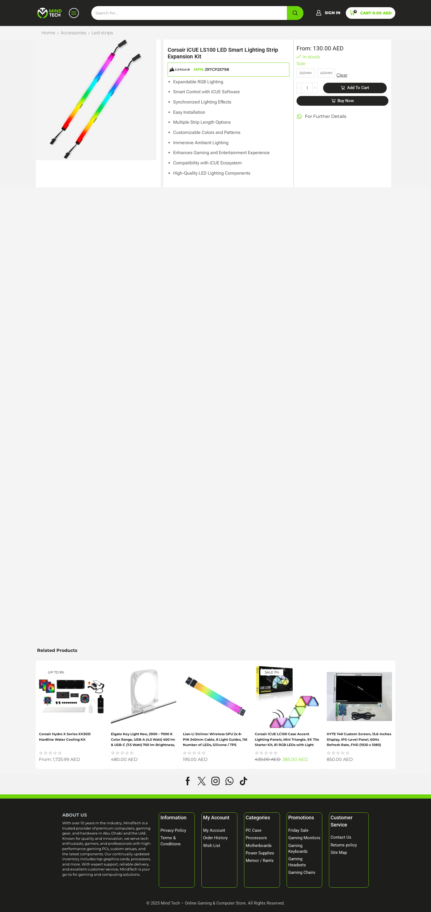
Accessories (73, 32)
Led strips (102, 32)
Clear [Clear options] (341, 75)
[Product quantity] (307, 88)
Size (301, 63)
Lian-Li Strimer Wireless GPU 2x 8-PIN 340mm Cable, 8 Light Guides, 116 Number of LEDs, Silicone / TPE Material (215, 739)
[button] (328, 13)
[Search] (295, 13)
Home (48, 32)
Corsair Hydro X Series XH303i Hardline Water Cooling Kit (65, 736)
